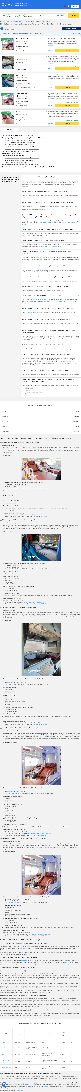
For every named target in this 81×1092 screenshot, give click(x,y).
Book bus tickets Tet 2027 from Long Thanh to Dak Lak (15, 169)
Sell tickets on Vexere (62, 2)
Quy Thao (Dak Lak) (14, 793)
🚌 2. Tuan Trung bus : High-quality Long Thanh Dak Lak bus (20, 142)
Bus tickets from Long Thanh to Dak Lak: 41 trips (17, 135)
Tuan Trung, (46, 222)
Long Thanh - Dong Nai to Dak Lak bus (53, 246)
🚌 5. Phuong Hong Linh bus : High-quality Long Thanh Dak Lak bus (22, 149)
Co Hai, (41, 222)
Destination (26, 14)
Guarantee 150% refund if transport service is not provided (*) (24, 4)
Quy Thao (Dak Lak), (72, 301)
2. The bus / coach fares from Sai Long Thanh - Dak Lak (19, 160)
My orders (52, 2)
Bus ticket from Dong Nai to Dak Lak (19, 21)
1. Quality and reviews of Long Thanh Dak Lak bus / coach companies (22, 158)
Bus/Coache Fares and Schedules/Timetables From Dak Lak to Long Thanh (20, 164)
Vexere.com (35, 197)
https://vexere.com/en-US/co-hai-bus (30, 514)
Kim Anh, (64, 301)
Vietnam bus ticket (4, 21)
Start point (7, 14)
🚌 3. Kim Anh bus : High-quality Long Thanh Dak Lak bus (19, 144)
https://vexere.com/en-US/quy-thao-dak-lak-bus (39, 833)
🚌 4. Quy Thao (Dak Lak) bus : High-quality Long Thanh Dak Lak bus (22, 146)
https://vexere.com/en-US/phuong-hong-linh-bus (39, 934)
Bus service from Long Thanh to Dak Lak (12, 153)
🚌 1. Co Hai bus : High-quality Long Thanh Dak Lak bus (19, 140)
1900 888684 (43, 516)
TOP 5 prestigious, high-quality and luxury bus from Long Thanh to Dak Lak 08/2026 (22, 138)
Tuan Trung (12, 568)
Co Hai (11, 488)
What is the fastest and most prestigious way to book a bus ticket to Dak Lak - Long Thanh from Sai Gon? (28, 166)
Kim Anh (51, 222)
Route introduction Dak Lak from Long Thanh (13, 155)
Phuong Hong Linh (26, 303)
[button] (50, 177)
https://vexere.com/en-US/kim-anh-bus (31, 722)
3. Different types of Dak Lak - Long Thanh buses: (17, 162)
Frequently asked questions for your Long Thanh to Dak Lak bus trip (18, 151)
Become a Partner (74, 2)
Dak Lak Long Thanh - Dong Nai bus (42, 299)
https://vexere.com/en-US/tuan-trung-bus (34, 602)
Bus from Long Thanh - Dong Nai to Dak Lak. (41, 271)
